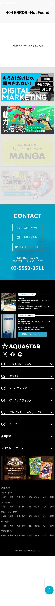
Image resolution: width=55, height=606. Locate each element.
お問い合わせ (30, 228)
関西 (4, 497)
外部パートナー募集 (29, 247)
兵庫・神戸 (21, 497)
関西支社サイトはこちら (32, 334)
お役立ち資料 (30, 237)
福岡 (52, 497)
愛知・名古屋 (34, 497)
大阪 (11, 497)
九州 (44, 497)
